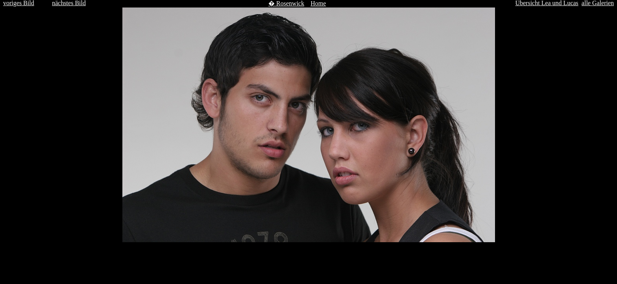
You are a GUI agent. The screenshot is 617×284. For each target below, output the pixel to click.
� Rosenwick (286, 3)
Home (318, 3)
